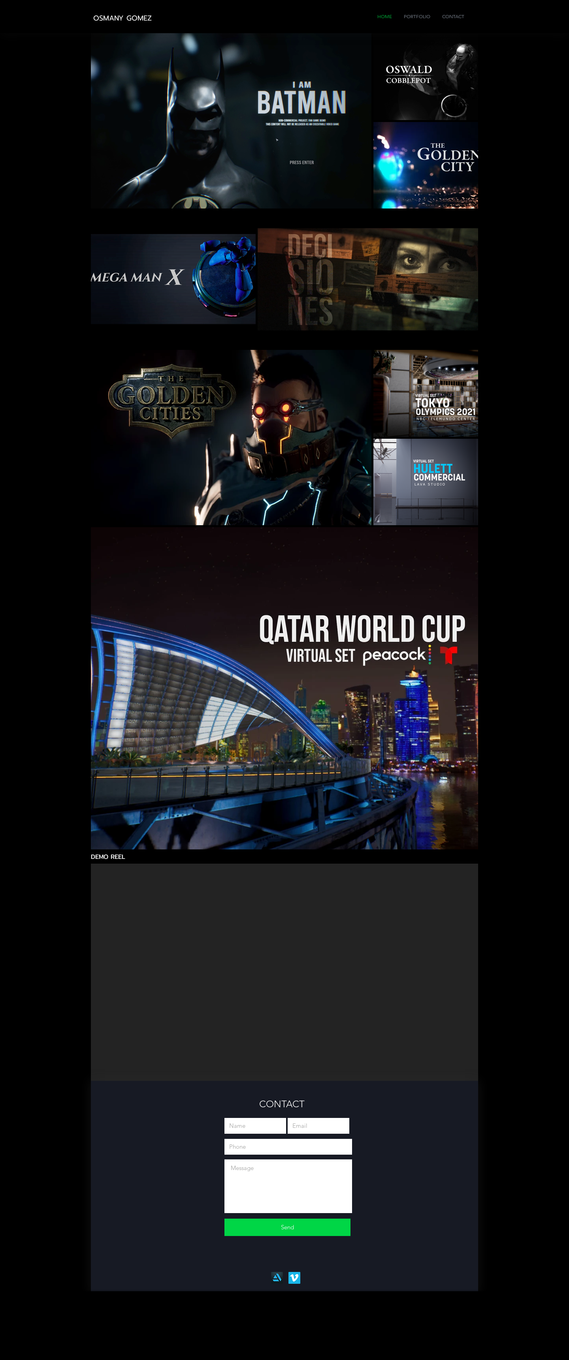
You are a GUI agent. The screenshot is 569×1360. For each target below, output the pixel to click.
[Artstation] (277, 1278)
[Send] (287, 1227)
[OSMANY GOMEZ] (123, 18)
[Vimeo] (294, 1278)
